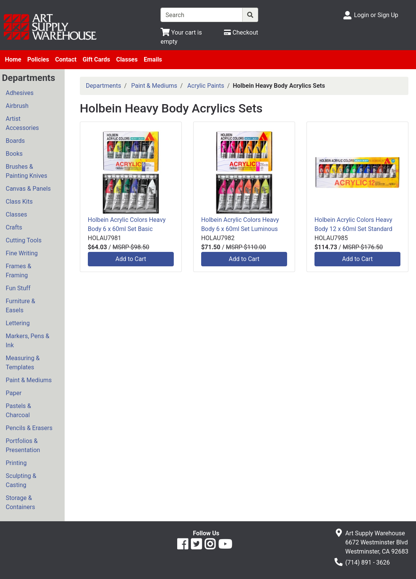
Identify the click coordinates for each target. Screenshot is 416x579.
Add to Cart (130, 259)
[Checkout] (241, 32)
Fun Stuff (18, 288)
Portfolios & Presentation (23, 445)
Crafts (14, 227)
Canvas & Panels (28, 188)
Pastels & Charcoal (18, 410)
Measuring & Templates (23, 362)
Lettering (18, 323)
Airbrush (17, 105)
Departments (103, 85)
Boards (15, 140)
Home (13, 59)
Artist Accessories (22, 123)
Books (14, 153)
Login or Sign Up (376, 15)
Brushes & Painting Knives (26, 171)
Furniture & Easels (20, 305)
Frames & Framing (18, 271)
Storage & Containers (20, 502)
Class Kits (19, 201)
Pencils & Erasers (29, 428)
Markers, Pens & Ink (27, 340)
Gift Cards (96, 59)
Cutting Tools (23, 240)
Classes (127, 59)
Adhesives (19, 92)
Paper (14, 393)
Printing (16, 463)
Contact (65, 59)
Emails (153, 59)
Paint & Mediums (29, 380)
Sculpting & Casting (21, 480)
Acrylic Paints (205, 85)
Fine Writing (22, 253)
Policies (38, 59)
